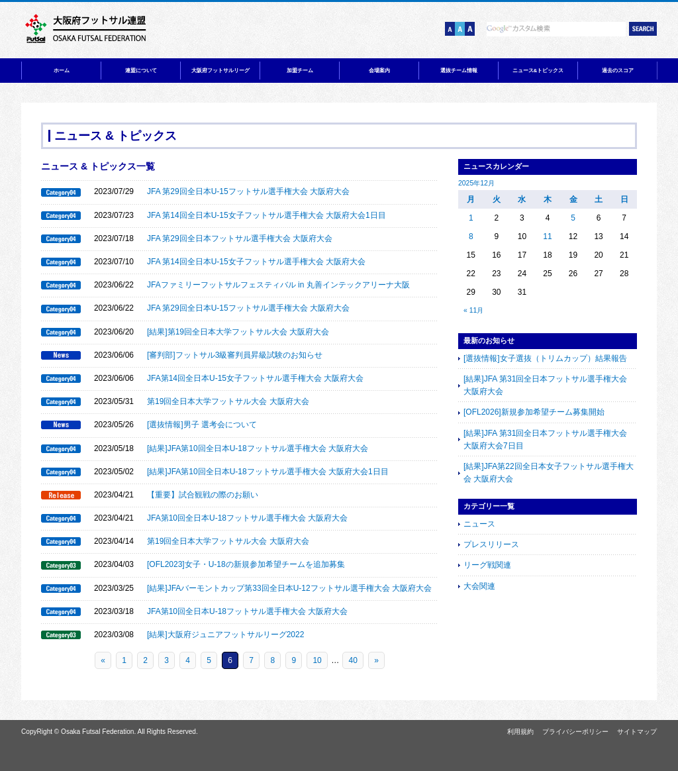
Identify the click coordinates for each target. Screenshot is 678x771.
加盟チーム (300, 71)
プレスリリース (491, 544)
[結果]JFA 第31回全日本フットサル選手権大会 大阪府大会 (545, 385)
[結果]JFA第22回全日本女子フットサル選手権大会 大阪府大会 (548, 473)
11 (547, 236)
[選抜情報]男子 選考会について (202, 424)
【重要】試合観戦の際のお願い (202, 494)
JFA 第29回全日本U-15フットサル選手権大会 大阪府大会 (248, 191)
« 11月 (473, 310)
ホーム (62, 71)
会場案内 (379, 71)
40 (352, 660)
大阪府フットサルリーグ (220, 71)
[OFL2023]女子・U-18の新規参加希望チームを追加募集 (246, 564)
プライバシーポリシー (575, 731)
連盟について (141, 71)
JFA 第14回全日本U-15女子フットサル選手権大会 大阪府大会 (256, 261)
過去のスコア (618, 71)
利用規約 (520, 731)
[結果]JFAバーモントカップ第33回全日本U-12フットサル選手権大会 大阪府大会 (289, 588)
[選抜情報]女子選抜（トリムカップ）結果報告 (545, 358)
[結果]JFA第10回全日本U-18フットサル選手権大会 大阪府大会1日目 (268, 471)
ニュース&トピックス (538, 71)
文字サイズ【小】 (450, 29)
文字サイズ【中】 (460, 29)
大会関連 (479, 586)
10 (317, 660)
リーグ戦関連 (487, 565)
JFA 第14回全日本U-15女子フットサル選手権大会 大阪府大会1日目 (266, 215)
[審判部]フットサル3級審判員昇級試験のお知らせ (234, 355)
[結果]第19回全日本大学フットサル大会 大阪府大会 (238, 331)
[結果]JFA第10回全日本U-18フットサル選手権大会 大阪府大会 (257, 448)
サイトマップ (637, 731)
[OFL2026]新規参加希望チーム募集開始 (534, 412)
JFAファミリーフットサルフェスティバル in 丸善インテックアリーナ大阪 (278, 284)
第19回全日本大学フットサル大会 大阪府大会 (228, 401)
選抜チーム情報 (458, 71)
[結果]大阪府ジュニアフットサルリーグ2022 (225, 634)
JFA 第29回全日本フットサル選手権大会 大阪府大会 (239, 238)
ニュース (479, 524)
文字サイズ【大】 (470, 29)
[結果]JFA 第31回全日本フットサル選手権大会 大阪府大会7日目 (545, 439)
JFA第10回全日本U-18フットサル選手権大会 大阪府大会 (247, 518)
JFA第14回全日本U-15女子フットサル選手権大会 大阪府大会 (255, 378)
